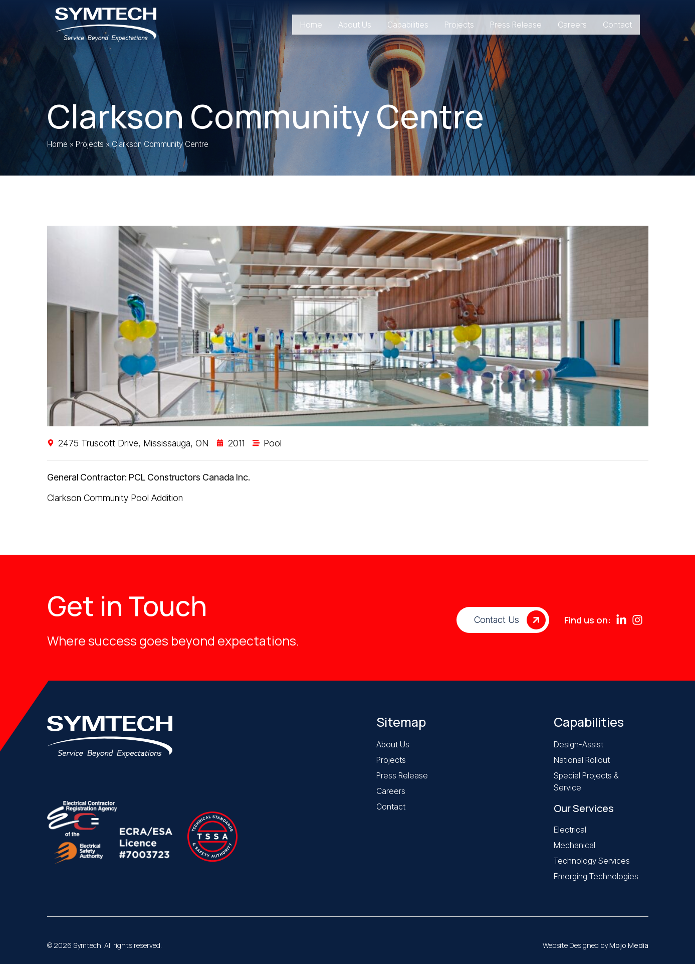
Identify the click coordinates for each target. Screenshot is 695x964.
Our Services (584, 808)
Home (57, 144)
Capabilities (589, 722)
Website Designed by (595, 945)
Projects (90, 144)
